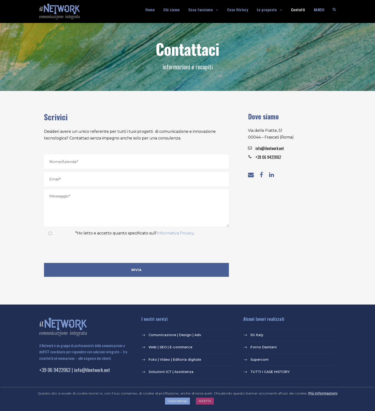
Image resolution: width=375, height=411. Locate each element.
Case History (237, 9)
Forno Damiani (263, 347)
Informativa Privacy (175, 233)
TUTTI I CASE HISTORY (270, 372)
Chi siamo (171, 9)
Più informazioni (322, 393)
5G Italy (256, 335)
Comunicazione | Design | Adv (175, 335)
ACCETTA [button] (205, 401)
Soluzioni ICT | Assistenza (171, 372)
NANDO (319, 9)
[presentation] (80, 250)
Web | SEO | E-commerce (170, 347)
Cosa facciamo (200, 9)
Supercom (259, 359)
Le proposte (267, 9)
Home (150, 9)
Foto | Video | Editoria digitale (175, 359)
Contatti (298, 9)
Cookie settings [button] (177, 401)
